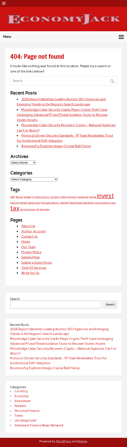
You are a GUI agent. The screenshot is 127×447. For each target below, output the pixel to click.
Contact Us (29, 236)
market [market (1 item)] (23, 202)
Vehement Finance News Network (39, 425)
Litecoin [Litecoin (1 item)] (14, 202)
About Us (28, 226)
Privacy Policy (31, 252)
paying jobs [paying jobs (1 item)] (34, 202)
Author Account (33, 231)
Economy (21, 396)
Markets (20, 406)
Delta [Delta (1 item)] (63, 197)
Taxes (18, 415)
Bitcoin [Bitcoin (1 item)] (19, 197)
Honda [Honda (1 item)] (92, 197)
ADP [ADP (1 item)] (12, 197)
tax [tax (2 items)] (15, 208)
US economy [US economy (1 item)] (43, 209)
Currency (21, 391)
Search (15, 299)
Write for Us (30, 273)
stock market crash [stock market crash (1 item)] (105, 202)
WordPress (63, 441)
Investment (22, 401)
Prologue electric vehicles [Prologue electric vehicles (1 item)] (55, 202)
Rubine (82, 441)
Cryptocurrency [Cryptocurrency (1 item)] (40, 197)
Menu (7, 37)
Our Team (28, 247)
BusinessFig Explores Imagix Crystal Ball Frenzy (56, 146)
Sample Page (30, 257)
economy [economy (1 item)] (72, 197)
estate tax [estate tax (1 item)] (83, 197)
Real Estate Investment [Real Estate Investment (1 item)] (81, 202)
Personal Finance (27, 411)
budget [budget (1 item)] (27, 197)
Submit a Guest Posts (36, 263)
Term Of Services (33, 268)
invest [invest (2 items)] (105, 195)
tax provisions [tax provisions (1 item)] (28, 209)
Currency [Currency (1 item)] (55, 197)
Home (25, 242)
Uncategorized (25, 420)
